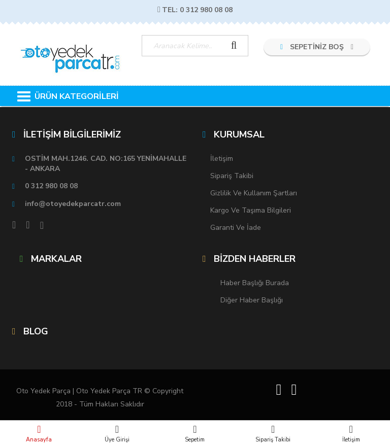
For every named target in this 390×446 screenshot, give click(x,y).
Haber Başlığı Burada (254, 283)
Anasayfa (39, 433)
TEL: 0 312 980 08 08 (195, 10)
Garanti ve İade (235, 227)
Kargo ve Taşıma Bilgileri (250, 210)
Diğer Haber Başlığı (251, 300)
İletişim (351, 433)
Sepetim (195, 433)
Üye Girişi (117, 433)
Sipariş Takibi (273, 433)
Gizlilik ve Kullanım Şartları (253, 193)
